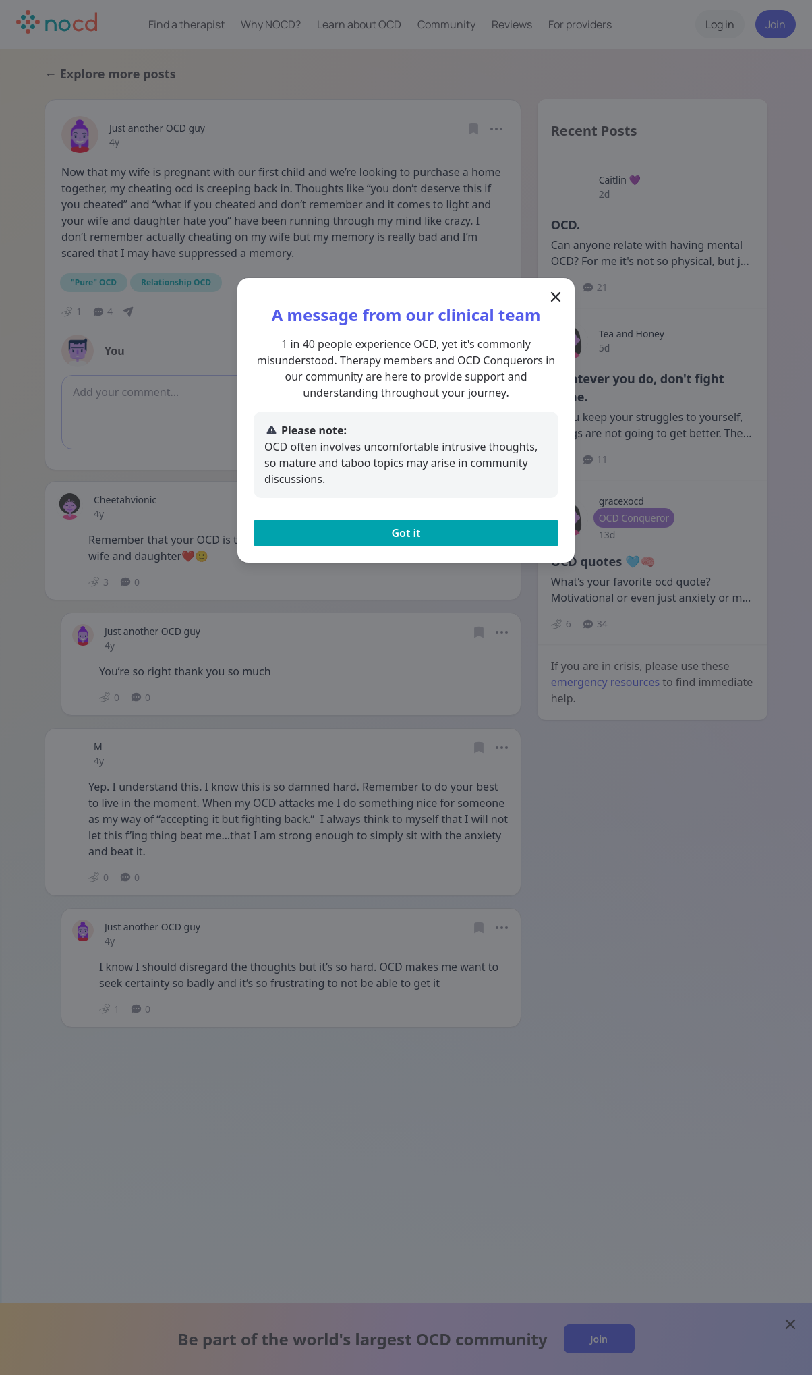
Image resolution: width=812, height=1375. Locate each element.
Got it (405, 533)
